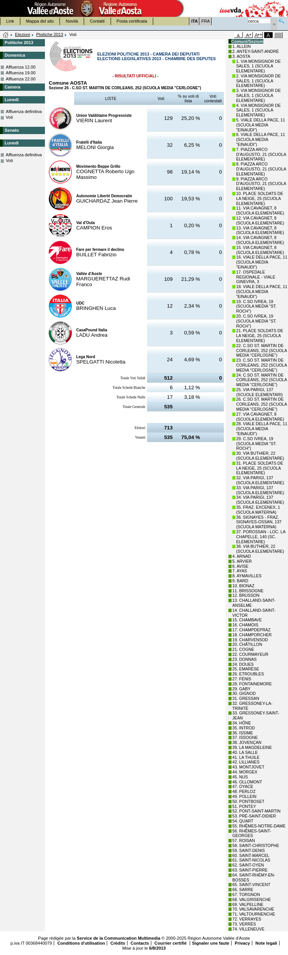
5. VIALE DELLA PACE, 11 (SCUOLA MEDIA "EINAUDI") (260, 125)
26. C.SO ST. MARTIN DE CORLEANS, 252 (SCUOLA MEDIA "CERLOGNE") (261, 404)
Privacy (242, 943)
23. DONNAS (244, 659)
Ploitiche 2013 (49, 34)
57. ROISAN (243, 840)
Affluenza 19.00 (21, 72)
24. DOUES (243, 664)
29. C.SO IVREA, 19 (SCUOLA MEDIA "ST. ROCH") (256, 443)
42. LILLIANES (246, 762)
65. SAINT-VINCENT (251, 884)
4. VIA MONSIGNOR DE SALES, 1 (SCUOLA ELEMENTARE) (258, 110)
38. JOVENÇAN (247, 742)
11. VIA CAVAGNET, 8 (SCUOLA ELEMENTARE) (260, 210)
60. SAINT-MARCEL (251, 855)
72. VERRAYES (246, 919)
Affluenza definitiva (24, 111)
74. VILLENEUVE (248, 929)
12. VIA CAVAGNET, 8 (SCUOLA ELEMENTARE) (260, 220)
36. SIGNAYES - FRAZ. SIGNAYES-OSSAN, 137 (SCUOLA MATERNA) (258, 522)
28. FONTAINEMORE (252, 683)
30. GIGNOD (244, 693)
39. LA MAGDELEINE (252, 747)
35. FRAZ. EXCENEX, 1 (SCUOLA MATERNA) (258, 509)
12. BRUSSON (245, 595)
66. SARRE (242, 889)
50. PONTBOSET (248, 801)
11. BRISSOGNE (247, 590)
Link (10, 21)
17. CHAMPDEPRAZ (251, 629)
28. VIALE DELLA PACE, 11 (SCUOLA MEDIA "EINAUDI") (261, 428)
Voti (9, 117)
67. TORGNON (246, 894)
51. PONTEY (244, 806)
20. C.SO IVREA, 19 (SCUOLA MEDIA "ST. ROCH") (256, 321)
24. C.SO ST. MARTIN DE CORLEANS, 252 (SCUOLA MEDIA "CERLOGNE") (261, 380)
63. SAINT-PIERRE (250, 870)
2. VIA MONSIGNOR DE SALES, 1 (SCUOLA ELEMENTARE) (258, 81)
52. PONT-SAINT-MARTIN (256, 811)
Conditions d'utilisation (81, 943)
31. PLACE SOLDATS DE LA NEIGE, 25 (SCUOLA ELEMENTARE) (259, 468)
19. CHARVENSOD (250, 639)
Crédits (117, 943)
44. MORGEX (244, 772)
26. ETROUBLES (248, 674)
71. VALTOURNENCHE (253, 914)
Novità (72, 21)
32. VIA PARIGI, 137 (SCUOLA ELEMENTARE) (260, 480)
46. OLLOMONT (247, 782)
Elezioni (22, 34)
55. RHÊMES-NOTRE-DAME (259, 826)
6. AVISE (240, 566)
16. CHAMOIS (245, 624)
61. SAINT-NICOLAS (251, 860)
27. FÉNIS (241, 679)
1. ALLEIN (241, 46)
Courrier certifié (171, 943)
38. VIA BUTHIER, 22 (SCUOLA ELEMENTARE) (260, 549)
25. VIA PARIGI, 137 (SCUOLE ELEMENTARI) (259, 392)
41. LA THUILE (246, 757)
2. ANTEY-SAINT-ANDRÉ (255, 51)
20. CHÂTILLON (247, 644)
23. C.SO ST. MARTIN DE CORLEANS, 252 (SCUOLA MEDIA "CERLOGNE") (261, 365)
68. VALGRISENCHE (251, 899)
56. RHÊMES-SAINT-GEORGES (251, 833)
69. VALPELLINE (247, 904)
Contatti (97, 21)
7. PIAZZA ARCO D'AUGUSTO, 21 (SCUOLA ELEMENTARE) (261, 154)
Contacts (140, 943)
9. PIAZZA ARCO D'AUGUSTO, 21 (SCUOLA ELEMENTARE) (261, 184)
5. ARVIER (242, 561)
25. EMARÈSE (245, 669)
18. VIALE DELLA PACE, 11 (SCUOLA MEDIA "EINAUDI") (261, 291)
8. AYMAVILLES (247, 575)
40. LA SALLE (245, 752)
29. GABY (241, 688)
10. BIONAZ (243, 585)
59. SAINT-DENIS (248, 850)
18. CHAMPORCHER (251, 634)
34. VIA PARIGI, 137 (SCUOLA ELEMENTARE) (260, 500)
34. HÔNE (241, 723)
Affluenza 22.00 (21, 79)
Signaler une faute (210, 943)
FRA (205, 21)
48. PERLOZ (243, 791)
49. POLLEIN (244, 796)
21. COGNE (243, 649)
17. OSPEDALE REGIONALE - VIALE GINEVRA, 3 (255, 277)
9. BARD (240, 580)
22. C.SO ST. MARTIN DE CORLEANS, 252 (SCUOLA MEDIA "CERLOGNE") (261, 350)
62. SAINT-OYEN (248, 865)
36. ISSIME (242, 733)
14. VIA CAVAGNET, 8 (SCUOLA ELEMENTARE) (260, 240)
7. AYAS (239, 570)
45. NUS (240, 777)
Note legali (266, 943)
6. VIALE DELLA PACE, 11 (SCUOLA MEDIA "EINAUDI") (260, 139)
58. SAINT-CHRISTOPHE (255, 845)
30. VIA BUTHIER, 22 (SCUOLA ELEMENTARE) (260, 455)
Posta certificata (132, 21)
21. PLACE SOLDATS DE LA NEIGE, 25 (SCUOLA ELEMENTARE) (259, 335)
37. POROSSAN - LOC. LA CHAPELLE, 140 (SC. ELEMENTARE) (260, 536)
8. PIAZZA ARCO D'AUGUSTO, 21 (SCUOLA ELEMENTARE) (261, 169)
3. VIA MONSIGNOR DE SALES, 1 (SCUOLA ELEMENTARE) (258, 95)
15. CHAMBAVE (247, 620)
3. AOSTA (241, 56)
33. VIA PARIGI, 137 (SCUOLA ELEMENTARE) (260, 490)
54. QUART (242, 821)
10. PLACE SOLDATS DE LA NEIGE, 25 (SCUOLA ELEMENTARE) (259, 198)
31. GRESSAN (245, 698)
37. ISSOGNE (245, 737)
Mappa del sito (40, 21)
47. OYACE (242, 786)
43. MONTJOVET (248, 767)
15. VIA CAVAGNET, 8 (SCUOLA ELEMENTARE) (260, 250)
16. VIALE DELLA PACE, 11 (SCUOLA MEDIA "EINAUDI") (261, 262)
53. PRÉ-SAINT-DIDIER (254, 816)
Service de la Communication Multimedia (119, 938)
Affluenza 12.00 (21, 67)
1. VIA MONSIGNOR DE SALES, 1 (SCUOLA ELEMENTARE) (258, 66)
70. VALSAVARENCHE (253, 909)
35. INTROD (243, 728)
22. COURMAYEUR (250, 654)
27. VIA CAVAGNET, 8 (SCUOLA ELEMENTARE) (260, 416)
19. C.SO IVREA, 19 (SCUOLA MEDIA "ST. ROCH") (256, 306)
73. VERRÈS (244, 924)
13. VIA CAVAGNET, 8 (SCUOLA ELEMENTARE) (260, 230)
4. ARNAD (241, 556)
